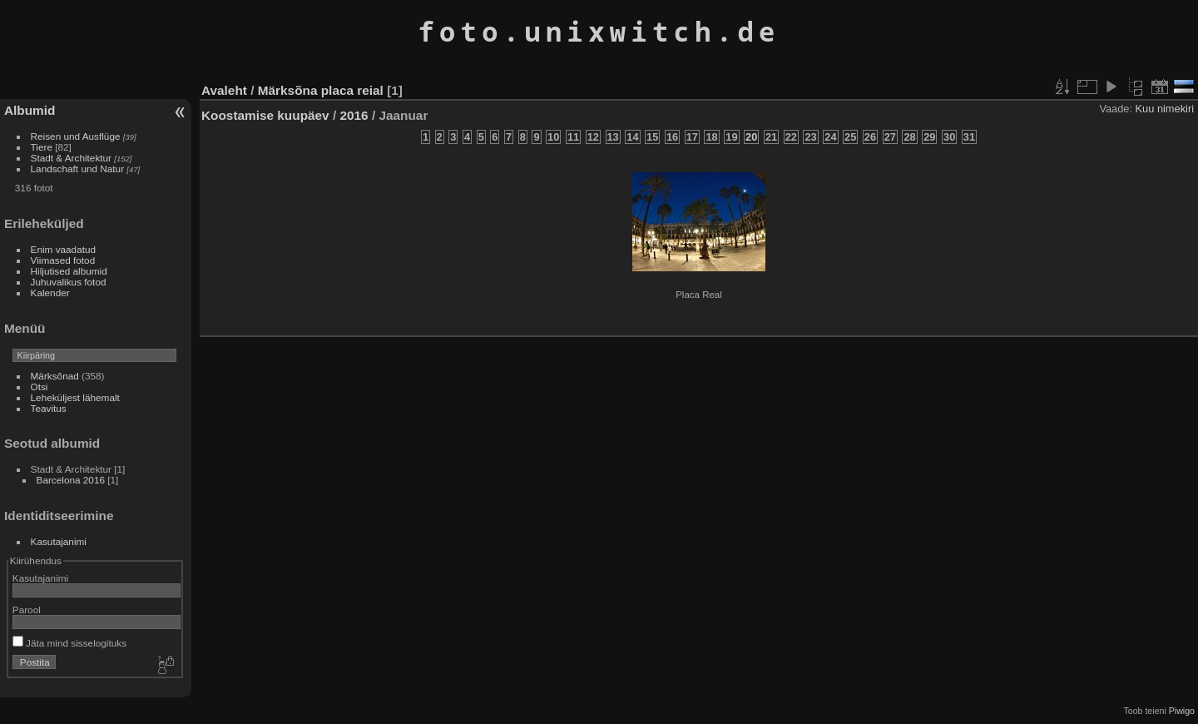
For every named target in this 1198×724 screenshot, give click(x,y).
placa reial (352, 90)
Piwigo (1182, 711)
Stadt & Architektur (71, 157)
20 (751, 137)
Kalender (50, 292)
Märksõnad (55, 375)
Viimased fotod (63, 260)
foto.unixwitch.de (599, 31)
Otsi (39, 386)
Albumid (29, 110)
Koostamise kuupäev (265, 115)
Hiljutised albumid (69, 270)
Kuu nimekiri (1165, 108)
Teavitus (49, 408)
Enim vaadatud (64, 249)
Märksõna (288, 90)
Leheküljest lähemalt (75, 397)
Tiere (41, 146)
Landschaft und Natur (78, 168)
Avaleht (224, 90)
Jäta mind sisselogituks (69, 642)
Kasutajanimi (59, 541)
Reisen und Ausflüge (76, 136)
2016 (353, 115)
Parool (26, 609)
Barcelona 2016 (71, 479)
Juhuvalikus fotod (68, 281)
